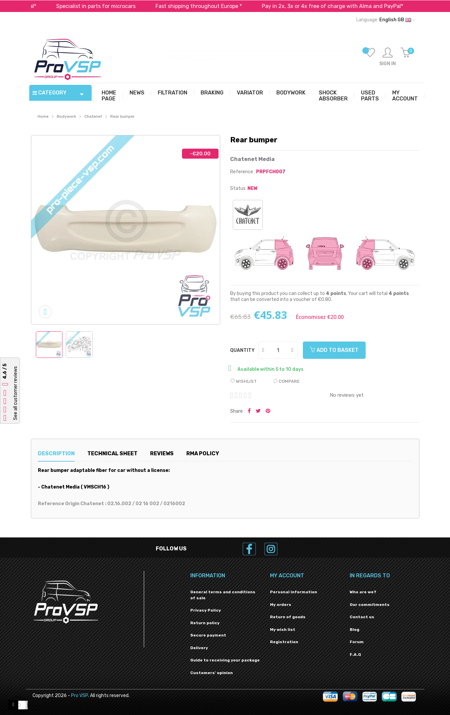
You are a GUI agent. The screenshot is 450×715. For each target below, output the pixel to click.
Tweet (258, 411)
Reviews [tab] (162, 453)
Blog (354, 629)
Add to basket (334, 350)
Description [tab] (56, 453)
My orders (280, 604)
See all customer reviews (15, 393)
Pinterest (268, 411)
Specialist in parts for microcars (104, 6)
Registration (284, 642)
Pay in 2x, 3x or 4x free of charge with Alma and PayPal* (341, 6)
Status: (238, 188)
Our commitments (370, 604)
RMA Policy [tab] (202, 453)
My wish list (282, 629)
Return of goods (288, 617)
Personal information (293, 592)
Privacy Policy (205, 610)
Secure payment (208, 635)
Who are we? (363, 592)
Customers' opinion (211, 672)
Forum (357, 642)
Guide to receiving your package (225, 660)
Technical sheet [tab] (112, 453)
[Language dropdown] (385, 20)
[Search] (258, 55)
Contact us (362, 617)
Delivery (199, 647)
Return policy (205, 623)
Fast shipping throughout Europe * (207, 6)
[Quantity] (278, 350)
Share (249, 411)
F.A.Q (355, 654)
